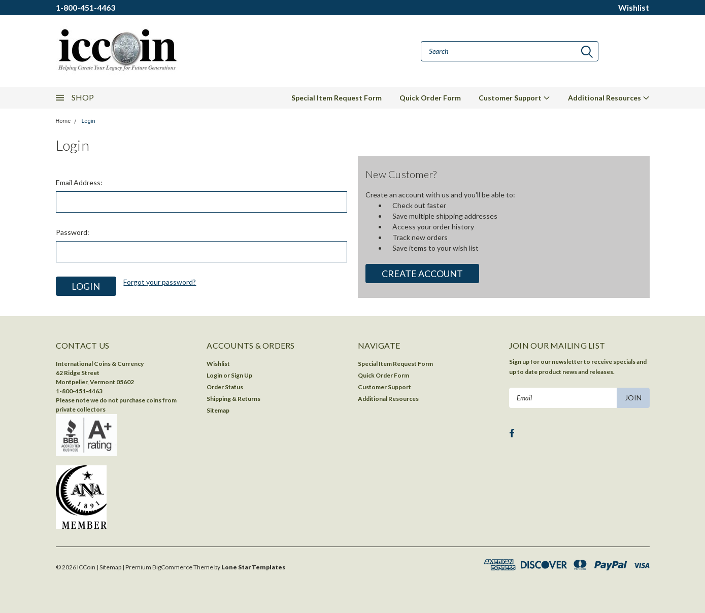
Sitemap (218, 410)
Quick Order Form (430, 97)
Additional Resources (609, 97)
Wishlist (633, 7)
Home (63, 121)
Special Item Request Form (336, 97)
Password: (72, 232)
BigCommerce (172, 567)
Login (88, 121)
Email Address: (79, 182)
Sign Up (241, 375)
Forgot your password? (159, 282)
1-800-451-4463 (85, 7)
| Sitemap (108, 567)
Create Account (422, 273)
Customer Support (514, 97)
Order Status (225, 387)
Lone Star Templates (253, 567)
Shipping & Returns (233, 398)
